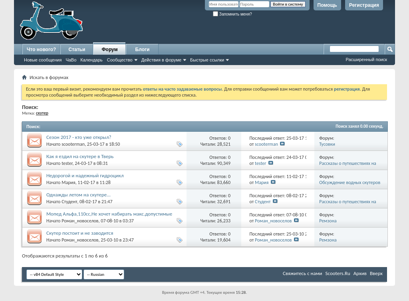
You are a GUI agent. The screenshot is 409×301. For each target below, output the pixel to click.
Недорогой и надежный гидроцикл (85, 175)
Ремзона (328, 221)
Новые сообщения (43, 59)
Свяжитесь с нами (302, 273)
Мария (68, 182)
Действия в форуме (161, 59)
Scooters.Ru (338, 273)
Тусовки (327, 144)
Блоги (142, 49)
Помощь (327, 5)
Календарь (91, 59)
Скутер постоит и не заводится (79, 233)
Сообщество (120, 59)
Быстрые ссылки (207, 59)
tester (67, 163)
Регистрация (364, 5)
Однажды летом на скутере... (78, 195)
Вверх (376, 273)
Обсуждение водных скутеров (349, 182)
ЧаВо (71, 59)
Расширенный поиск (366, 59)
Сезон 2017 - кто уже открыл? (78, 137)
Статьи (77, 49)
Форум (109, 49)
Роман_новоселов (80, 221)
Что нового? (41, 49)
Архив (360, 273)
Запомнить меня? (232, 14)
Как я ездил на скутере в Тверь (79, 156)
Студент (69, 201)
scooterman (73, 144)
